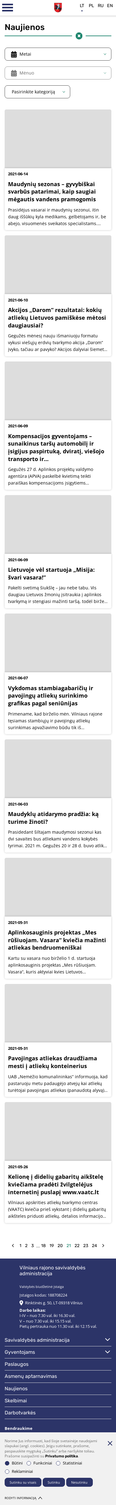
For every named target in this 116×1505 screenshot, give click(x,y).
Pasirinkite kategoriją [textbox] (33, 92)
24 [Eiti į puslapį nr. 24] (94, 1245)
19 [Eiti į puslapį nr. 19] (51, 1245)
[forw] (103, 1246)
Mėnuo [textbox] (26, 73)
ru (101, 5)
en (110, 5)
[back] (13, 1246)
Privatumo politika (61, 1456)
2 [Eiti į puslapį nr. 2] (26, 1245)
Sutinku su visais (23, 1482)
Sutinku (54, 1482)
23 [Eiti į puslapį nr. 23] (85, 1245)
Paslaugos (16, 1364)
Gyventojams (20, 1352)
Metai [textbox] (25, 54)
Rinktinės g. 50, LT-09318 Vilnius (54, 1303)
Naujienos (16, 1389)
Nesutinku (79, 1482)
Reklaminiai (19, 1471)
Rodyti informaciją (23, 1498)
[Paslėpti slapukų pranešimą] (109, 1443)
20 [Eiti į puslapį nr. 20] (60, 1245)
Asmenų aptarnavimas (31, 1376)
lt (82, 5)
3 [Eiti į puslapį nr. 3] (32, 1245)
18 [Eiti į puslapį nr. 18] (43, 1245)
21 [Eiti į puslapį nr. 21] (69, 1245)
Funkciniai (39, 1463)
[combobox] (58, 54)
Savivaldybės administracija (37, 1340)
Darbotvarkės (20, 1413)
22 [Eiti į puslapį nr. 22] (77, 1245)
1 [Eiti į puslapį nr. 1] (20, 1245)
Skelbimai (16, 1401)
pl (91, 5)
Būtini (14, 1463)
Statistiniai (69, 1463)
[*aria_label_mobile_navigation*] (7, 7)
